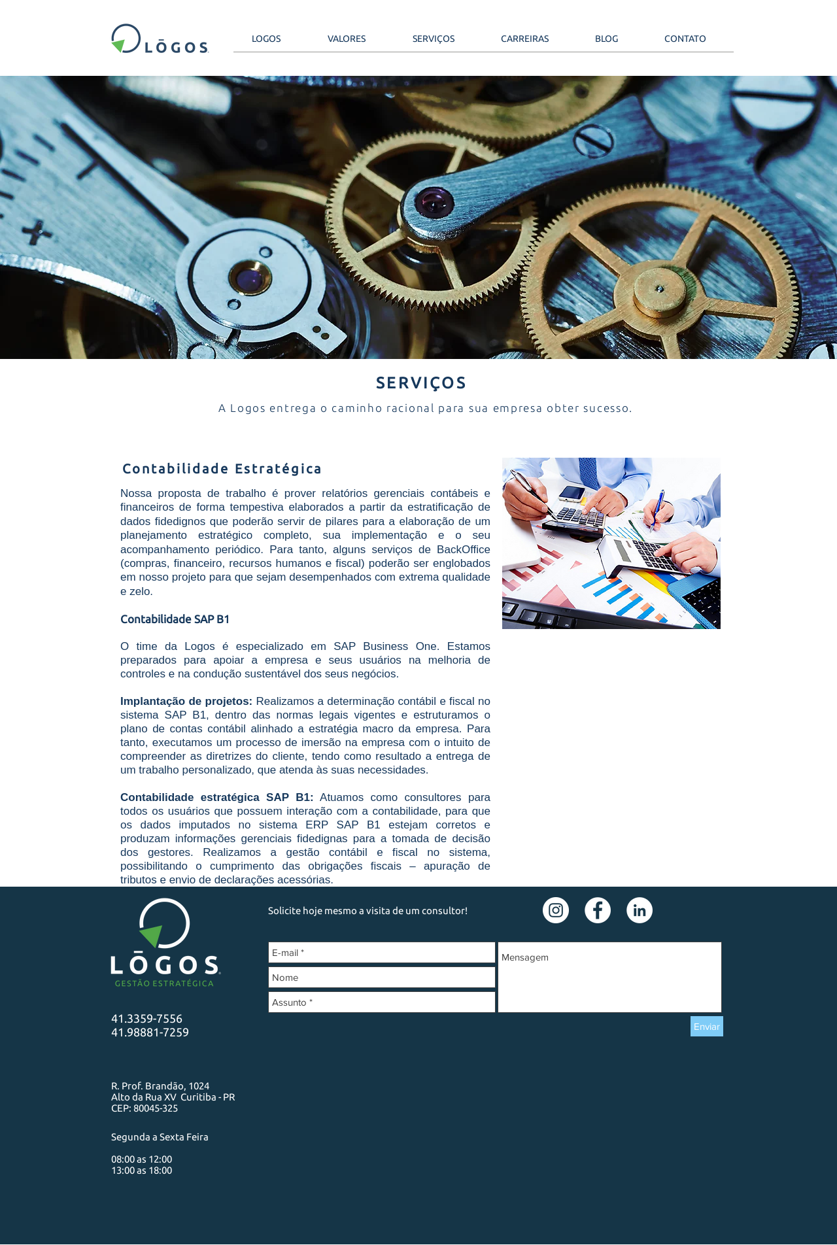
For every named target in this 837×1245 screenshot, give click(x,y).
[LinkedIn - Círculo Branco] (639, 910)
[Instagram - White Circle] (556, 910)
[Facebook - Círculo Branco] (598, 910)
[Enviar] (707, 1026)
